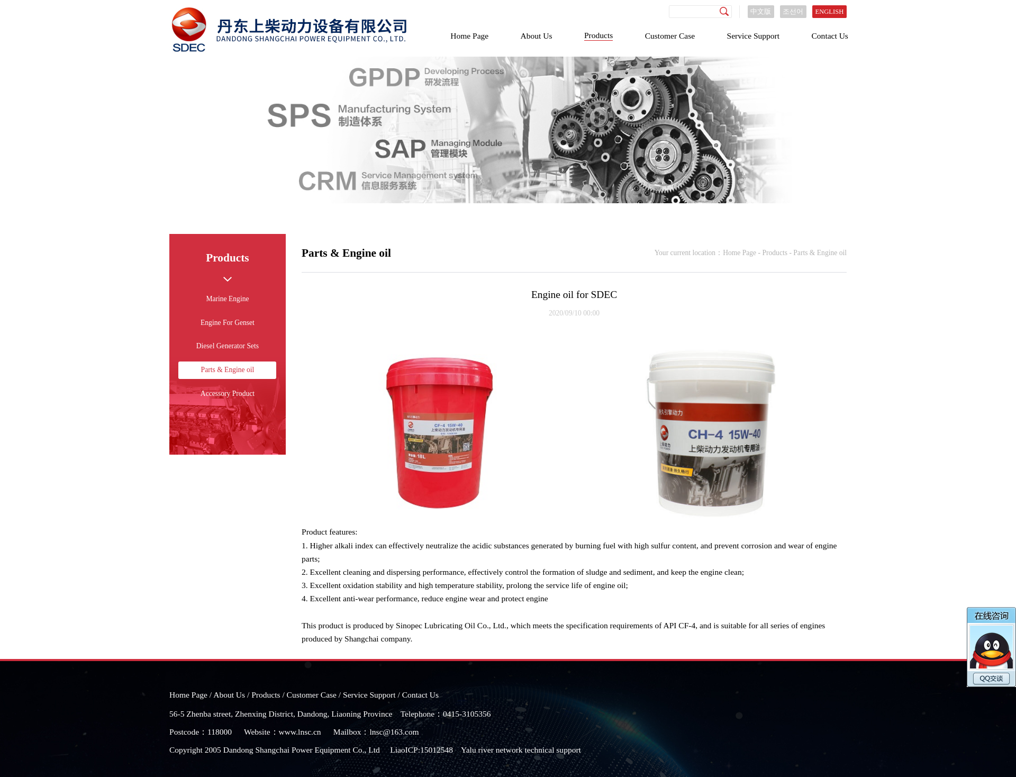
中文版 (760, 11)
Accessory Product (228, 393)
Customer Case (670, 35)
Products (598, 35)
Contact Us (830, 35)
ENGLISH (829, 11)
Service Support (753, 35)
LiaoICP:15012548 (421, 749)
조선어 (793, 11)
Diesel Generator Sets (227, 346)
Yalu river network (492, 749)
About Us (536, 35)
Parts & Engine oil (228, 370)
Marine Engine (227, 299)
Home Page (469, 35)
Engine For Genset (228, 323)
